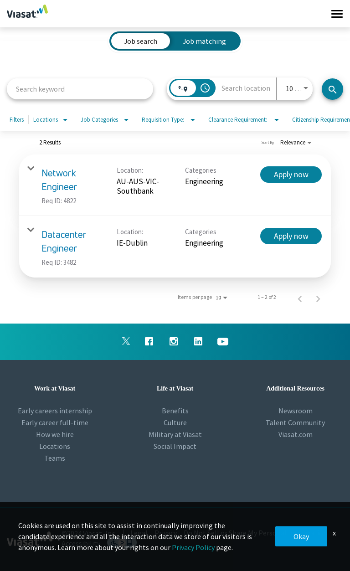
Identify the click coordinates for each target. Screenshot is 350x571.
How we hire (55, 434)
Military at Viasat (175, 434)
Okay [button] (301, 536)
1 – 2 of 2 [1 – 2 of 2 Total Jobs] (266, 297)
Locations (54, 446)
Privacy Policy (193, 547)
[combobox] (80, 88)
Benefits (175, 410)
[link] (175, 185)
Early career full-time (54, 422)
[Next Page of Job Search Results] (318, 297)
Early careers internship (55, 410)
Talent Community (295, 422)
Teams (54, 458)
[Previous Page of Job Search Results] (300, 297)
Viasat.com (295, 434)
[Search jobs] (332, 89)
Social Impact (175, 446)
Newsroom (295, 410)
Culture (175, 422)
